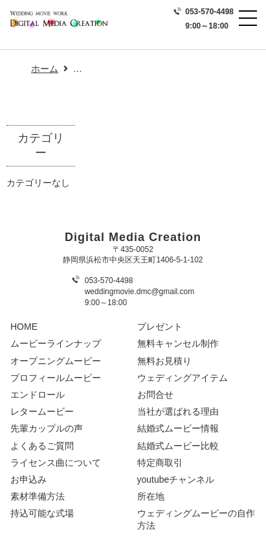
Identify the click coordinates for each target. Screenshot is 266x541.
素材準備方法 (37, 496)
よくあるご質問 (42, 446)
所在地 (150, 496)
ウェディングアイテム (182, 378)
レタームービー (42, 411)
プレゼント (160, 326)
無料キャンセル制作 (178, 343)
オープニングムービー (55, 361)
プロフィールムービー (55, 378)
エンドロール (37, 394)
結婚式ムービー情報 (178, 428)
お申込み (28, 479)
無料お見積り (164, 361)
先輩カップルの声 (46, 428)
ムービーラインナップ (55, 343)
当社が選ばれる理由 (178, 411)
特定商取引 (160, 462)
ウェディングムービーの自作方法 (196, 519)
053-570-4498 (209, 11)
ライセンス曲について (55, 462)
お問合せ (155, 394)
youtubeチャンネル (176, 479)
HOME (24, 326)
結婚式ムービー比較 (178, 446)
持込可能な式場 (42, 513)
